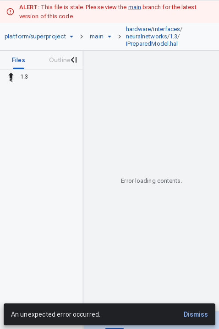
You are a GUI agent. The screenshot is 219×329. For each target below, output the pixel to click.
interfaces (166, 29)
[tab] (18, 60)
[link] (164, 37)
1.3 (173, 36)
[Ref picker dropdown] (109, 36)
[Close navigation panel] (73, 60)
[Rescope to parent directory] (11, 77)
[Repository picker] (71, 36)
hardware (138, 29)
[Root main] (96, 36)
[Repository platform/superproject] (35, 36)
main (134, 7)
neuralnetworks (146, 36)
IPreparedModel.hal (152, 43)
